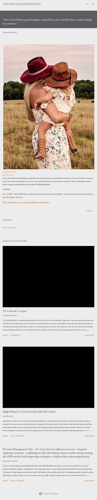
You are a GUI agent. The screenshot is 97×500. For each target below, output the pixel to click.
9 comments (15, 335)
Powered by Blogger (48, 494)
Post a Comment (9, 227)
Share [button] (89, 211)
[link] (48, 109)
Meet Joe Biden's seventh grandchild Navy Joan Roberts (26, 202)
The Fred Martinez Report (22, 4)
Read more (89, 335)
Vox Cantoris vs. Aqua (14, 311)
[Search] (87, 4)
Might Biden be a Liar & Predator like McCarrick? (29, 411)
